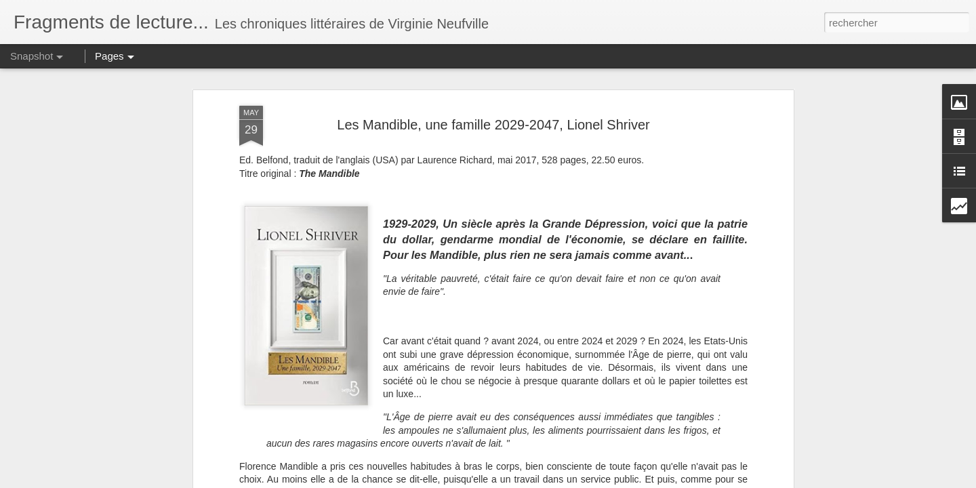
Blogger (569, 480)
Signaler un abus (614, 480)
